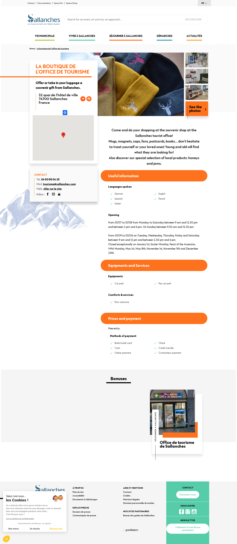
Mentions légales (131, 499)
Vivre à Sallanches (82, 36)
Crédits (126, 495)
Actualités (194, 36)
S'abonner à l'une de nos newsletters (187, 528)
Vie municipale (45, 36)
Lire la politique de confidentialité (20, 519)
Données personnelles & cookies (138, 503)
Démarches (164, 36)
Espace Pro (58, 3)
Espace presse (71, 3)
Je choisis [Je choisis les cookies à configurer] (35, 529)
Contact (31, 3)
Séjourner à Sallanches (125, 36)
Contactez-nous (187, 494)
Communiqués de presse (84, 515)
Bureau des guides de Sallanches (138, 515)
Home (32, 48)
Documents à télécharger (85, 499)
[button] (6, 538)
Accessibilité (78, 495)
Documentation (44, 3)
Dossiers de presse (81, 511)
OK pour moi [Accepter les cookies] (56, 529)
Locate (65, 112)
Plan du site (78, 492)
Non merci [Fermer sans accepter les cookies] (13, 529)
